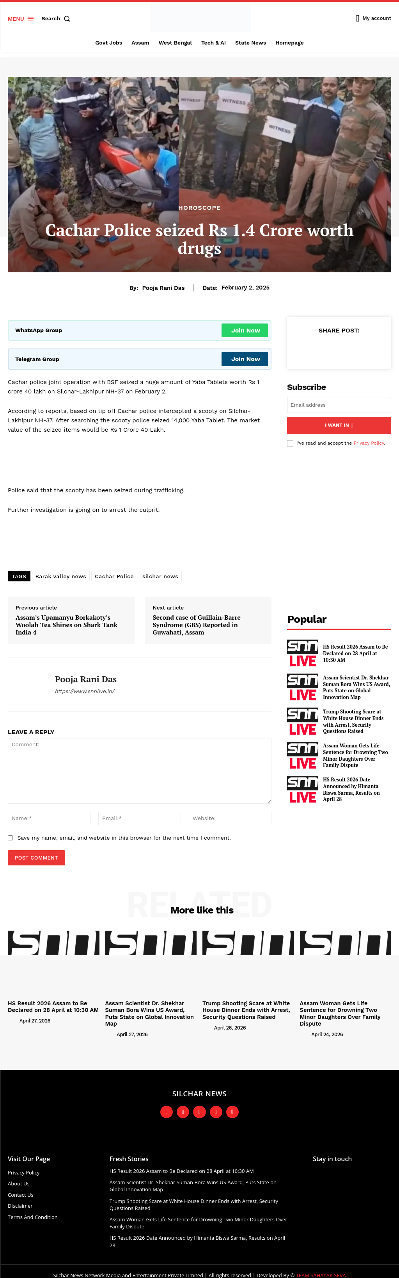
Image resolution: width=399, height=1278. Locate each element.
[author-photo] (13, 1019)
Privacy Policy (369, 442)
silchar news (160, 576)
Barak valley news (61, 576)
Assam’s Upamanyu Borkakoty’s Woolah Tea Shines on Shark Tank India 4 (66, 625)
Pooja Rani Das (163, 287)
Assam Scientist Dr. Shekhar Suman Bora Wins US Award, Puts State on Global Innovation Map (355, 686)
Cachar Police (114, 576)
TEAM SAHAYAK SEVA (321, 1266)
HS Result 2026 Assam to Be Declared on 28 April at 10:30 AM (355, 652)
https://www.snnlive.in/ (84, 691)
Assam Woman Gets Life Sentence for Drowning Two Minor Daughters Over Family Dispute (356, 755)
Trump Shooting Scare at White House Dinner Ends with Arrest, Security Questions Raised (352, 720)
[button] (58, 18)
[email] (339, 405)
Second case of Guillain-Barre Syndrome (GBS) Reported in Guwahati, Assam (197, 625)
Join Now (245, 330)
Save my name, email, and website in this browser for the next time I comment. (124, 838)
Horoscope (199, 208)
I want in (339, 425)
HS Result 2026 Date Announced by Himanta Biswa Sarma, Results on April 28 (356, 788)
